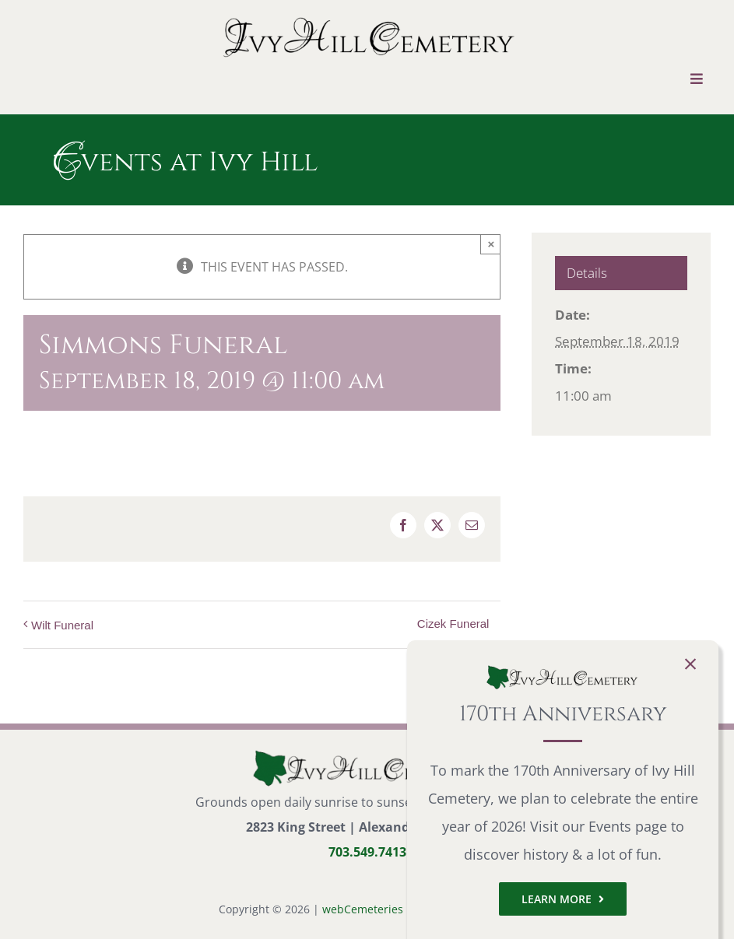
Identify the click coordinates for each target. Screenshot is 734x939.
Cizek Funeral (453, 623)
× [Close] (491, 244)
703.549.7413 (367, 851)
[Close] (690, 664)
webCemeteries (362, 909)
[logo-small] (367, 753)
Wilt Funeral (62, 625)
